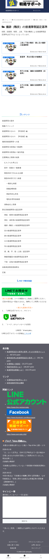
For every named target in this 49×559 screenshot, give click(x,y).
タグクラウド (13, 546)
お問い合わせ (36, 549)
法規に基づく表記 (13, 549)
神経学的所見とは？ (14, 367)
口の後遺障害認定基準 (12, 241)
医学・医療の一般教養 (12, 168)
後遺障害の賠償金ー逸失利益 (13, 152)
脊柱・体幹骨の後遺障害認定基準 (17, 220)
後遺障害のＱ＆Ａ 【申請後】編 (14, 136)
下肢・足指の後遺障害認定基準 (16, 262)
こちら (27, 333)
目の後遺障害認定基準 (12, 231)
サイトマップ (36, 552)
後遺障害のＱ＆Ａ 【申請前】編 (14, 131)
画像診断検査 (11, 189)
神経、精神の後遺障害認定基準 (16, 215)
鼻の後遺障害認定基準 (12, 236)
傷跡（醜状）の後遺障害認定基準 (17, 225)
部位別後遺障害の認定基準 (12, 210)
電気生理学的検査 (13, 199)
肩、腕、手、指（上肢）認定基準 (17, 251)
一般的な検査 (11, 183)
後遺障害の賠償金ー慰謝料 (12, 147)
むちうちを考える (11, 162)
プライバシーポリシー (36, 546)
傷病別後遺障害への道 (10, 142)
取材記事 (13, 552)
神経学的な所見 (12, 194)
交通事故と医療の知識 (10, 157)
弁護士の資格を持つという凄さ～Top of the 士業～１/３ (24, 445)
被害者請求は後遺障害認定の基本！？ (21, 358)
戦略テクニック (8, 126)
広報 (4, 272)
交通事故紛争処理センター (17, 380)
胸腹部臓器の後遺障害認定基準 (16, 257)
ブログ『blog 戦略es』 (16, 441)
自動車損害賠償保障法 (10, 267)
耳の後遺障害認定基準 (12, 246)
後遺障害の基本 (8, 121)
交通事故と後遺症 (13, 364)
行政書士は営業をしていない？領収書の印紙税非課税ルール (24, 467)
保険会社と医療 (10, 204)
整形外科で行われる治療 (13, 173)
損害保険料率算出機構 (15, 383)
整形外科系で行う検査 (12, 178)
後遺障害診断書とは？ (15, 370)
